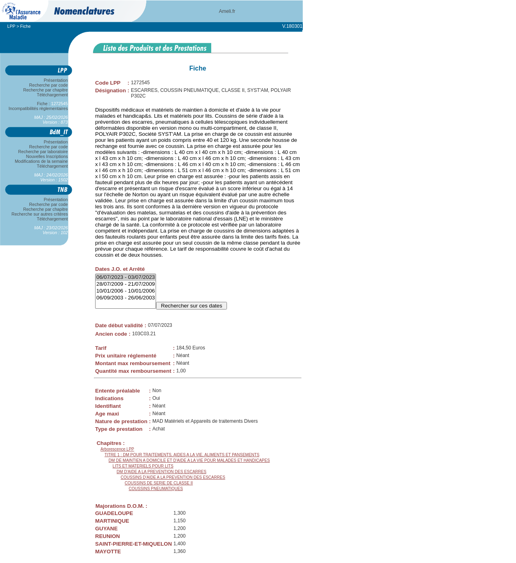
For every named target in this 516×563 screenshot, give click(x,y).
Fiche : (52, 103)
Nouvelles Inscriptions (47, 156)
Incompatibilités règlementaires (38, 108)
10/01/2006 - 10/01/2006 (126, 291)
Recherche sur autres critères (39, 214)
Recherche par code (48, 85)
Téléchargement (52, 94)
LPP (11, 26)
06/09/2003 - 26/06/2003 (126, 298)
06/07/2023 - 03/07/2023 (126, 277)
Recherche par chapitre (45, 89)
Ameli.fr (227, 11)
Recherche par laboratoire (43, 151)
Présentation (56, 80)
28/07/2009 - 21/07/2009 (126, 284)
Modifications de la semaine (41, 161)
